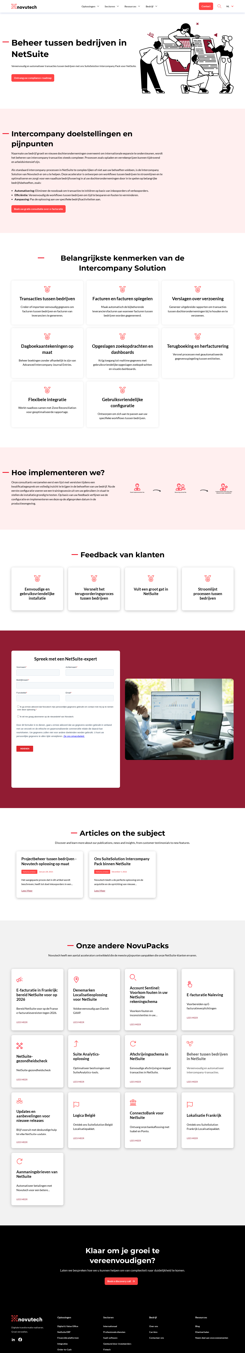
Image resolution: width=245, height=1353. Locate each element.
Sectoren (108, 1317)
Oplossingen (64, 1317)
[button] (91, 6)
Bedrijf (153, 1317)
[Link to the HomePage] (24, 6)
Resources (201, 1317)
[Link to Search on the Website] (219, 6)
